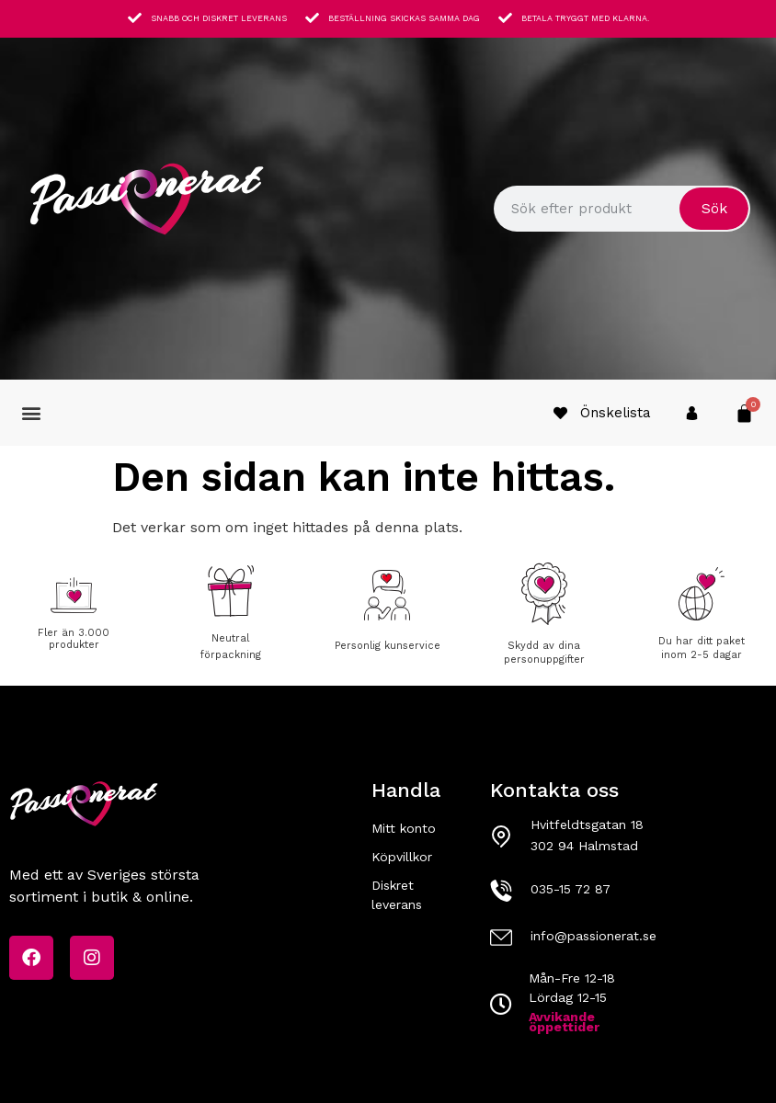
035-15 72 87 (571, 888)
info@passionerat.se (593, 935)
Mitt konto (403, 828)
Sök (714, 208)
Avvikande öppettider (564, 1021)
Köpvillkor (401, 856)
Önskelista (615, 412)
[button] (31, 413)
